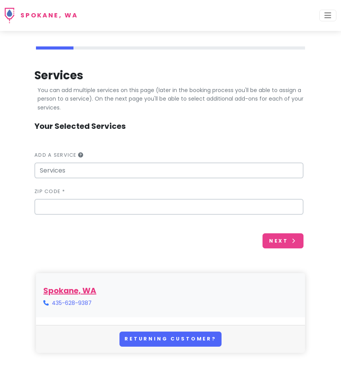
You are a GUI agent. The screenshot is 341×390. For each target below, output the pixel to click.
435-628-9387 (72, 303)
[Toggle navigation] (327, 15)
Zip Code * (49, 191)
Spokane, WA (49, 15)
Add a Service (59, 155)
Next (283, 241)
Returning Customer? (170, 338)
